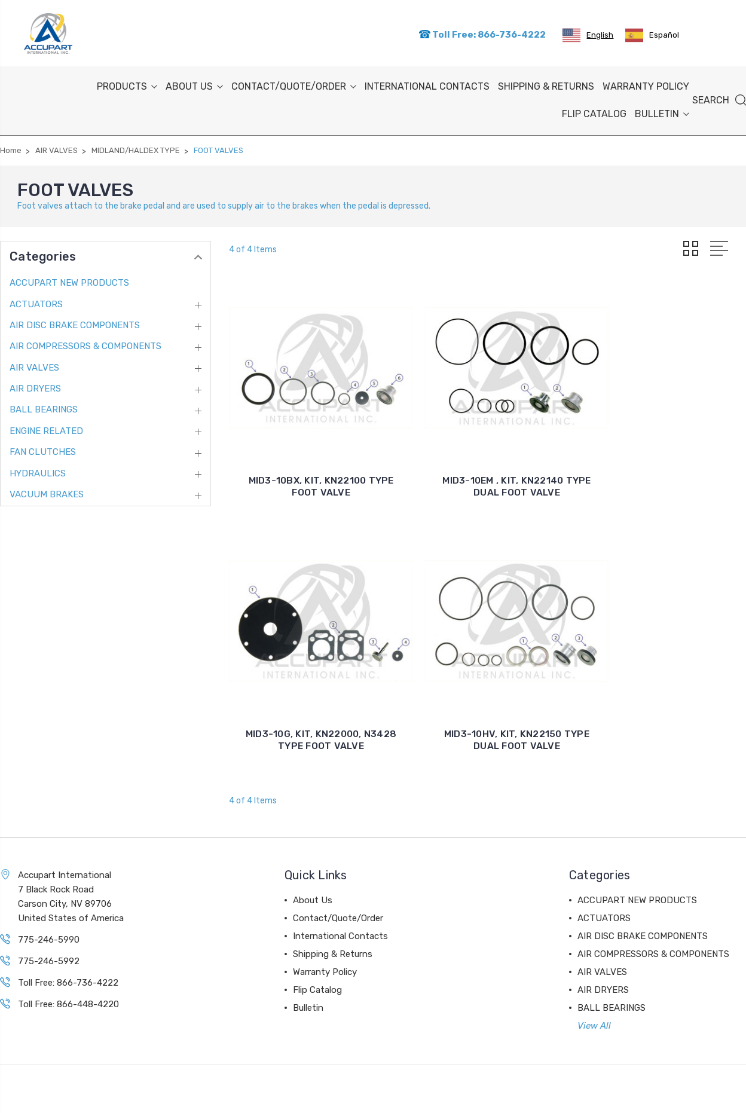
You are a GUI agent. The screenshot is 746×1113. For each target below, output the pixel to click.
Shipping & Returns (546, 84)
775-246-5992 (49, 920)
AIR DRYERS (35, 386)
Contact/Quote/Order (293, 84)
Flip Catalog (594, 112)
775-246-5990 (49, 898)
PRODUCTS (127, 84)
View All (594, 984)
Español (652, 34)
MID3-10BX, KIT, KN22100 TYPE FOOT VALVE (311, 464)
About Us (194, 84)
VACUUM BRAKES (47, 492)
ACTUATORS (36, 301)
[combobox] (588, 34)
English (587, 34)
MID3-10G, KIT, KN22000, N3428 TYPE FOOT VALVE (663, 464)
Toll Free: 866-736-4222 (482, 33)
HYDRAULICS (38, 471)
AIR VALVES (34, 365)
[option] (652, 34)
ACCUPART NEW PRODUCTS (69, 281)
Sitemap (97, 1097)
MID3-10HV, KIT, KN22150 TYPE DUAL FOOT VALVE (311, 698)
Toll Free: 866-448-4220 (68, 963)
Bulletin (662, 112)
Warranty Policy (646, 84)
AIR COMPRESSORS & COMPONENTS (85, 344)
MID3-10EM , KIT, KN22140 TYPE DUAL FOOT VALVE (487, 464)
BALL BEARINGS (44, 407)
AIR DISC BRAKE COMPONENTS (75, 323)
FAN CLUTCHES (43, 450)
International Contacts (427, 84)
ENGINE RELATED (46, 429)
